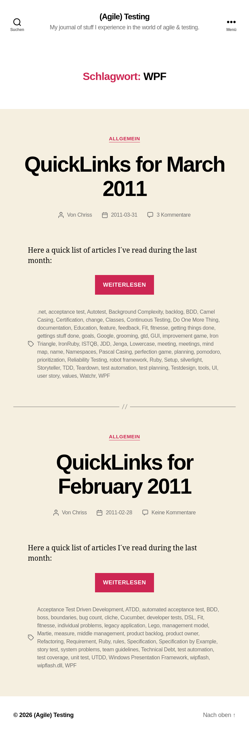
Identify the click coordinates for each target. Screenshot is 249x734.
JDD (105, 344)
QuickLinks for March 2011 (124, 176)
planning (184, 352)
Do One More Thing (195, 320)
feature (107, 328)
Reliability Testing (87, 360)
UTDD (98, 657)
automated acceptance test (173, 609)
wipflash (199, 657)
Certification (69, 320)
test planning (153, 368)
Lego (154, 625)
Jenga (120, 344)
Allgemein (124, 138)
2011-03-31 (124, 215)
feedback (128, 328)
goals (88, 336)
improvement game (185, 336)
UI (214, 368)
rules (118, 641)
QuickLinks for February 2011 (124, 474)
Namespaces (81, 352)
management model (185, 625)
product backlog (145, 633)
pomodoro (208, 352)
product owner (182, 633)
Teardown (87, 368)
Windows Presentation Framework (148, 657)
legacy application (124, 625)
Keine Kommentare (174, 512)
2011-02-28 (119, 512)
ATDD (132, 609)
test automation (118, 368)
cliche (111, 617)
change (94, 320)
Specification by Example (187, 641)
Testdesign (183, 368)
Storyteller (48, 368)
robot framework (128, 360)
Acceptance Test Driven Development (80, 609)
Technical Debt (158, 649)
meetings (189, 344)
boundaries (63, 617)
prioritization (51, 360)
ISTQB (89, 344)
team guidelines (120, 649)
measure (64, 633)
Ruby (155, 360)
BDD (191, 312)
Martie (44, 633)
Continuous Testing (148, 320)
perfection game (153, 352)
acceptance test (66, 312)
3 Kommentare (174, 215)
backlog (174, 312)
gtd (144, 336)
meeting (166, 344)
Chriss (84, 215)
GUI (155, 336)
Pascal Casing (115, 352)
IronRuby (68, 344)
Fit (145, 328)
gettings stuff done (58, 336)
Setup (170, 360)
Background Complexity (136, 312)
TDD (68, 368)
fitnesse (159, 328)
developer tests (164, 617)
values (69, 376)
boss (42, 617)
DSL (189, 617)
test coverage (52, 657)
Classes (115, 320)
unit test (80, 657)
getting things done (192, 328)
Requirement (81, 641)
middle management (100, 633)
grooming (127, 336)
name (56, 352)
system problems (80, 649)
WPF (104, 376)
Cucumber (132, 617)
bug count (90, 617)
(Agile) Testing (125, 17)
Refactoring (50, 641)
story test (47, 649)
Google (105, 336)
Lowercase (142, 344)
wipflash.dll (49, 665)
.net (41, 312)
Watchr (88, 376)
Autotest (96, 312)
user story (48, 376)
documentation (54, 328)
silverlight (191, 360)
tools (203, 368)
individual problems (80, 625)
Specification (141, 641)
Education (85, 328)
